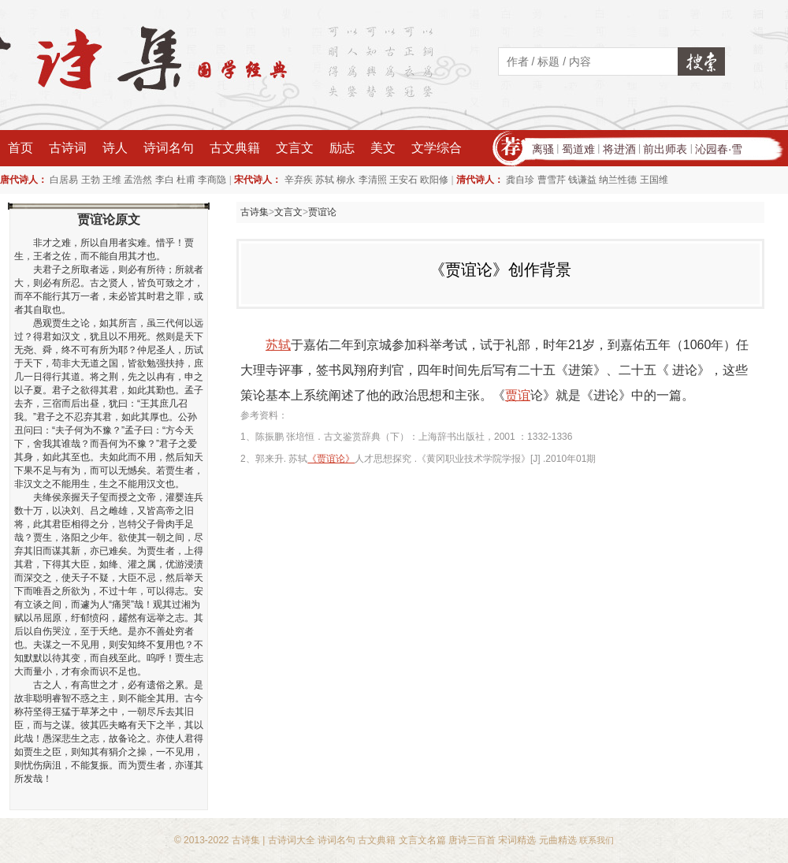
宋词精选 (517, 840)
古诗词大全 (291, 840)
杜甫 (186, 179)
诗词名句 (168, 147)
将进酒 (619, 149)
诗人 (115, 147)
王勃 (90, 179)
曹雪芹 (551, 179)
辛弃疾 (298, 179)
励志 (342, 147)
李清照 (373, 179)
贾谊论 (322, 212)
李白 (164, 179)
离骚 (543, 149)
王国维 (654, 179)
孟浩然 (138, 179)
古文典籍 (235, 147)
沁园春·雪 (718, 149)
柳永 (345, 179)
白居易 (64, 179)
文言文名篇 (422, 840)
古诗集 (254, 212)
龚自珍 (520, 179)
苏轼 (324, 179)
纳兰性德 (618, 179)
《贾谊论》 (331, 458)
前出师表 (665, 149)
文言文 (295, 147)
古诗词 (68, 147)
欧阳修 (434, 179)
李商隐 (212, 179)
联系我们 (596, 840)
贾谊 (517, 395)
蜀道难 (578, 149)
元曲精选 (558, 840)
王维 (111, 179)
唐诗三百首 (472, 840)
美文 (383, 147)
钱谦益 (582, 179)
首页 (20, 147)
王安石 (403, 179)
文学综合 (436, 147)
